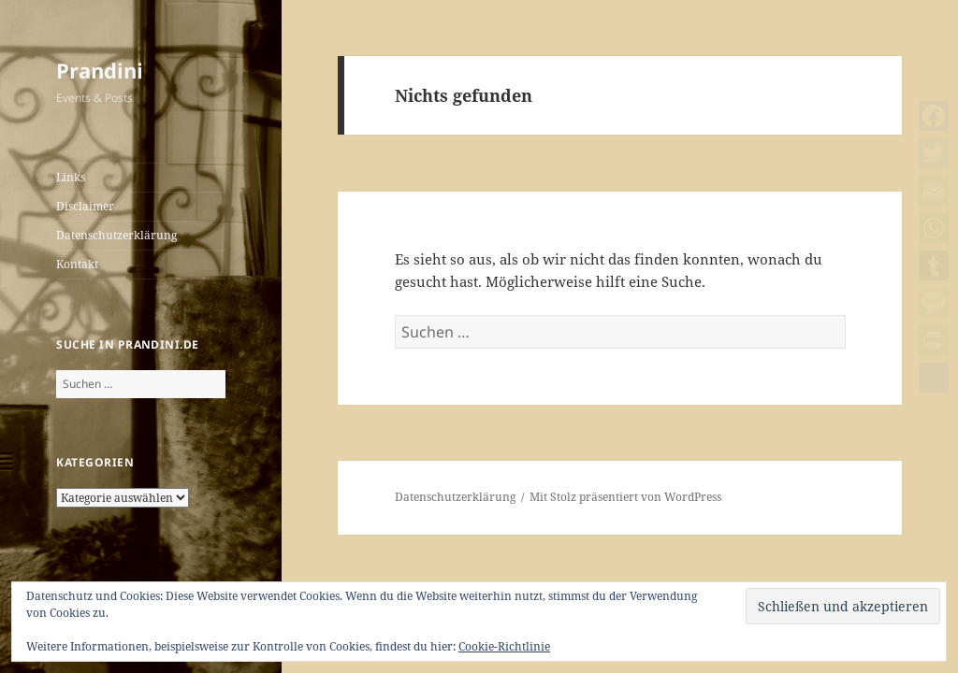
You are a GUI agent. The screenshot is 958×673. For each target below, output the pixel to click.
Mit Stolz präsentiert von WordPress (625, 497)
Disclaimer (85, 206)
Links (70, 177)
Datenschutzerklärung (116, 235)
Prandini (99, 70)
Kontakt (77, 264)
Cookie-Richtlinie (504, 646)
